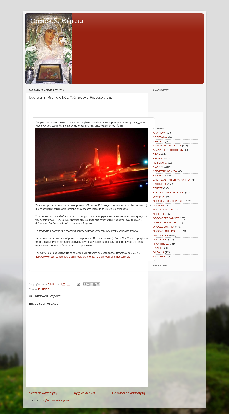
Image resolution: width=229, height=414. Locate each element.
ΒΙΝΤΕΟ (157, 158)
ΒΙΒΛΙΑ (157, 154)
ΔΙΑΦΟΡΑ (158, 167)
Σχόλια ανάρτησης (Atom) (56, 400)
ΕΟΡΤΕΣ (158, 188)
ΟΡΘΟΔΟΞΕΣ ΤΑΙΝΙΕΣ (165, 222)
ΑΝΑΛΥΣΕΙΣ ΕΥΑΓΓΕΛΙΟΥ (167, 145)
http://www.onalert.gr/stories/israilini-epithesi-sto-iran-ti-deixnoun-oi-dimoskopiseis (82, 256)
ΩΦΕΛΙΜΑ (158, 252)
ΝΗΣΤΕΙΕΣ (159, 214)
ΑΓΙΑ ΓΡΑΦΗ (160, 133)
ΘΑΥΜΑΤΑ (158, 197)
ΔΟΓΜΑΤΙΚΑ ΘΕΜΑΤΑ (165, 171)
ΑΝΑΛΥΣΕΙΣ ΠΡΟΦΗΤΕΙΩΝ (168, 150)
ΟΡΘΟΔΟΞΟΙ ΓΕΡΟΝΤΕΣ (167, 231)
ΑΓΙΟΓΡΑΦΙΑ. (160, 137)
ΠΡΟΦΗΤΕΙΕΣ (161, 243)
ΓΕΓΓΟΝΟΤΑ (160, 162)
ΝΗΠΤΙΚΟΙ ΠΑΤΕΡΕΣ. (165, 209)
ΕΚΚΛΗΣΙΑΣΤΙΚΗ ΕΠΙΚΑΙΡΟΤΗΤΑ (171, 179)
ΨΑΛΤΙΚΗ (158, 248)
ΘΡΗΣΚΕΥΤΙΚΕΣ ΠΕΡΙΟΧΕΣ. (169, 201)
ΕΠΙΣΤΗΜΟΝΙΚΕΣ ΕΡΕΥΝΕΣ (169, 192)
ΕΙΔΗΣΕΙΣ (43, 289)
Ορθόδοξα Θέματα (57, 21)
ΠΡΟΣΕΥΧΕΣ (160, 239)
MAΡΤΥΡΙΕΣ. (160, 256)
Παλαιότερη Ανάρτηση (128, 393)
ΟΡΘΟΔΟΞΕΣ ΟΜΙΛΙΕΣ (166, 218)
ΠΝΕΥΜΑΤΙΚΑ (160, 235)
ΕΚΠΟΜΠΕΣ (160, 184)
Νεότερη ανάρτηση (43, 393)
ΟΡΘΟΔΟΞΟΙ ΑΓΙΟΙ (163, 226)
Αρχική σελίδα (84, 393)
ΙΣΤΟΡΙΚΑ (158, 205)
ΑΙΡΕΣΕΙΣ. (158, 141)
